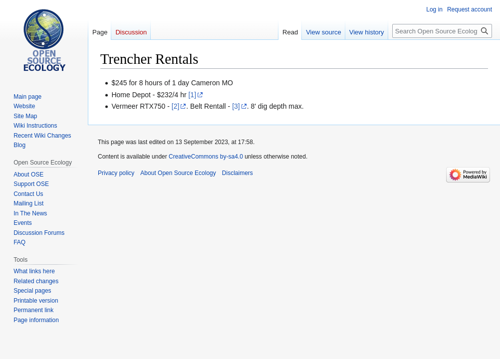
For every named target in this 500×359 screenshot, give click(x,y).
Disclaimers (237, 173)
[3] (236, 106)
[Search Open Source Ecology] (442, 31)
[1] (192, 95)
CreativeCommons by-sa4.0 (206, 156)
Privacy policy (116, 173)
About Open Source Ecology (178, 173)
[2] (176, 106)
